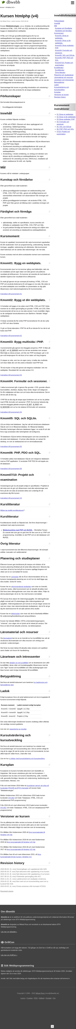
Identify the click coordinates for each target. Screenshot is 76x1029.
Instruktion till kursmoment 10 (11, 498)
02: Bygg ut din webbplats (66, 117)
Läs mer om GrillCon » (9, 955)
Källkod (41, 998)
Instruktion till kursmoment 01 (11, 294)
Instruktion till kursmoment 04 (11, 412)
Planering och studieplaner (64, 75)
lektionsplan (15, 613)
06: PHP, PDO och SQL (65, 129)
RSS (35, 998)
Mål (55, 26)
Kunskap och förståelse (63, 28)
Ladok (56, 85)
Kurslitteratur (59, 67)
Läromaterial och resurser (63, 77)
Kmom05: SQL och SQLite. (65, 55)
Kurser (2, 7)
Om (54, 998)
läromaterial (7, 638)
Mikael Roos (6, 21)
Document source (6, 891)
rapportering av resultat (18, 729)
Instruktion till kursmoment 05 (11, 446)
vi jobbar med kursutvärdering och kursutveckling (27, 758)
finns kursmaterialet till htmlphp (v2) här (21, 849)
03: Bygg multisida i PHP (66, 119)
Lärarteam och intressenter (64, 80)
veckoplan (15, 577)
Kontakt (48, 998)
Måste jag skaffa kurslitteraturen (12, 510)
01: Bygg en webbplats (65, 114)
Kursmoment (59, 33)
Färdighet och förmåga (63, 31)
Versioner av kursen (61, 95)
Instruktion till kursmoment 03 (11, 375)
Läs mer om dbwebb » (9, 932)
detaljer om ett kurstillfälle (19, 663)
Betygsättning (59, 82)
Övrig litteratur (60, 72)
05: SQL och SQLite (64, 127)
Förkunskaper (59, 21)
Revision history (60, 97)
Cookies (30, 998)
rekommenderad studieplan (21, 586)
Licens (22, 998)
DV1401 (3, 808)
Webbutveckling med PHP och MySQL (17, 530)
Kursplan (57, 92)
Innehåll (57, 23)
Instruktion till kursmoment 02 (11, 336)
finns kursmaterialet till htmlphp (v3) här (21, 842)
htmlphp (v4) (10, 7)
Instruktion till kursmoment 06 (11, 469)
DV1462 (11, 798)
